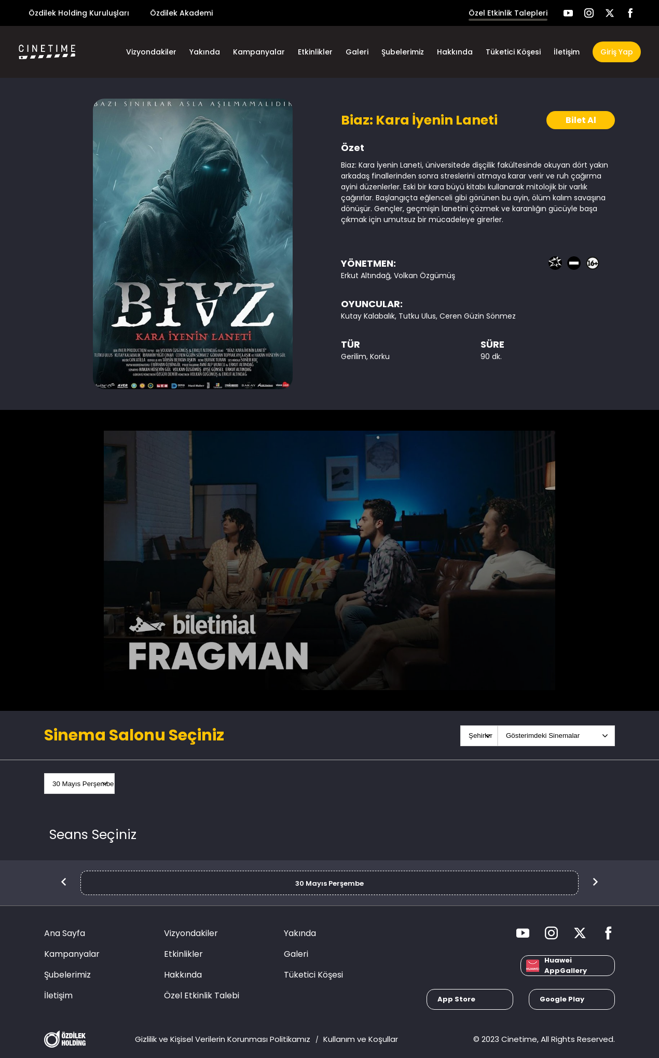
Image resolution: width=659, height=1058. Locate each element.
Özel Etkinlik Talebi (201, 995)
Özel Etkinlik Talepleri (508, 13)
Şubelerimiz (402, 52)
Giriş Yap (616, 52)
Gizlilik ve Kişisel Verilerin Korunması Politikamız (222, 1039)
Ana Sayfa (64, 933)
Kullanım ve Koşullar (360, 1039)
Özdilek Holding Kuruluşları (79, 13)
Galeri (357, 52)
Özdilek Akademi (181, 13)
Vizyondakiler (151, 52)
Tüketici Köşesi (513, 52)
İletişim (567, 52)
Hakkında (455, 52)
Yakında (204, 52)
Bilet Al (581, 120)
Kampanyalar (259, 52)
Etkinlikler (315, 52)
